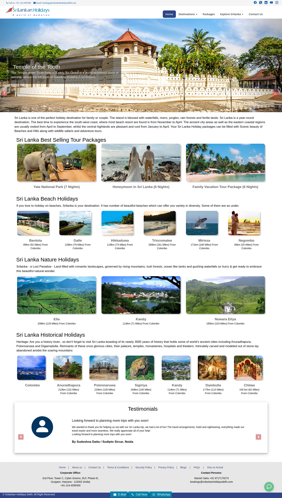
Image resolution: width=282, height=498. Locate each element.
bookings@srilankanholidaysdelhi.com (211, 481)
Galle (78, 240)
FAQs (197, 467)
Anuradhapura (68, 385)
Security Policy (143, 467)
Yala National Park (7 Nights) (56, 187)
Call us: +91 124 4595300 (18, 3)
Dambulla (213, 385)
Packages (209, 14)
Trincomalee (162, 240)
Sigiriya (141, 385)
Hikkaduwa (120, 240)
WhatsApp (161, 494)
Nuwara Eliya (225, 319)
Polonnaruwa (104, 385)
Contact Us (256, 14)
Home (169, 14)
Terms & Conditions (118, 467)
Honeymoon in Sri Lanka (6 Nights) (141, 187)
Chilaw (249, 385)
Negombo (246, 240)
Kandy (141, 319)
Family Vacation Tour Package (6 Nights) (225, 187)
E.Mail (119, 494)
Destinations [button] (188, 14)
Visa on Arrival (215, 467)
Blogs (183, 467)
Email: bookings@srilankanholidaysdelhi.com (54, 3)
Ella (57, 319)
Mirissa (204, 240)
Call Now (139, 494)
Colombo (32, 385)
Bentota (35, 240)
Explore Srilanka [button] (231, 14)
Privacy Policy (166, 467)
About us (77, 467)
